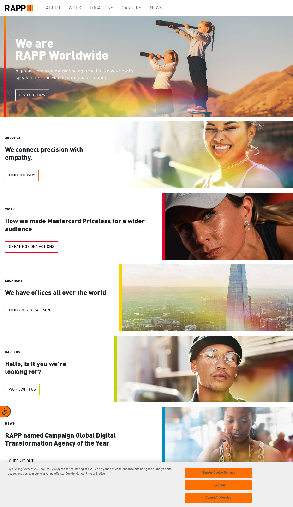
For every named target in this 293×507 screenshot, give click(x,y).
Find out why (22, 175)
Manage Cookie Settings (218, 475)
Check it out (21, 461)
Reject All (218, 487)
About (54, 8)
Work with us (22, 390)
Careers (137, 8)
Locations (107, 8)
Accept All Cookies (218, 500)
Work (79, 8)
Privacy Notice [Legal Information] (95, 476)
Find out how (32, 95)
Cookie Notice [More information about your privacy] (74, 476)
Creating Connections (31, 247)
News (164, 8)
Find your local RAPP (30, 310)
